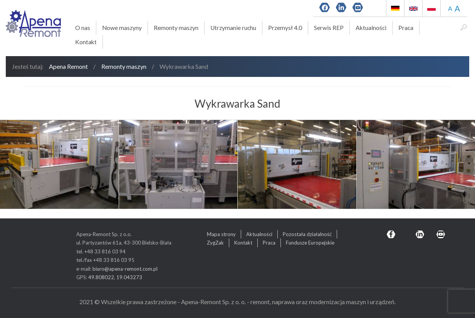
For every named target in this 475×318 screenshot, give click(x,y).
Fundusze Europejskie (310, 243)
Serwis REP (329, 27)
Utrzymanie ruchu (233, 27)
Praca (405, 27)
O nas (82, 27)
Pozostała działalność (307, 234)
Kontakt (86, 41)
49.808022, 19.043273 (115, 277)
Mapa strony (221, 234)
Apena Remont (68, 66)
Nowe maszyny (122, 27)
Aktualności (371, 27)
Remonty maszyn (176, 27)
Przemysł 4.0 (285, 27)
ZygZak (215, 243)
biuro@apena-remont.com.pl (125, 269)
